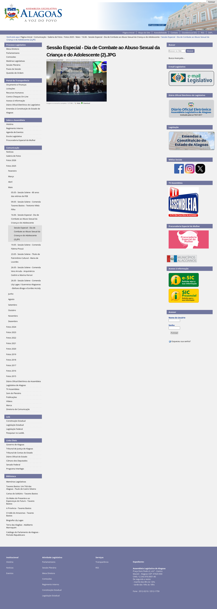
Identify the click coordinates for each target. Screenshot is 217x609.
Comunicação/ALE (56, 60)
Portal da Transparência (17, 80)
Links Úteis (11, 440)
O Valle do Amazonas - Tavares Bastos (20, 514)
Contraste (199, 29)
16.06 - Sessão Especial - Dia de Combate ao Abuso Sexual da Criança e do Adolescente (121, 37)
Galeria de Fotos (55, 37)
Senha (172, 325)
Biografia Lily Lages (14, 520)
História (9, 562)
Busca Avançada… (177, 58)
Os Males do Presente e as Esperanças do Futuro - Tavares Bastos (20, 501)
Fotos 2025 (69, 37)
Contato (174, 32)
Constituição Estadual (51, 590)
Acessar (211, 1)
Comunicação (40, 37)
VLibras (208, 29)
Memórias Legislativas (16, 481)
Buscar (172, 44)
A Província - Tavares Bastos (18, 508)
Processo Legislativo (16, 44)
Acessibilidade (160, 32)
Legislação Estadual (51, 595)
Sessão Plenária (49, 567)
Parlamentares (48, 562)
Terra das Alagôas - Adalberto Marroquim (19, 526)
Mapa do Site (144, 32)
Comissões (47, 578)
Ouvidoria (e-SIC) (189, 32)
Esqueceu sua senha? (180, 341)
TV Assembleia (175, 183)
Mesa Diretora (48, 573)
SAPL (210, 32)
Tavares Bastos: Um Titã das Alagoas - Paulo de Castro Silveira (21, 487)
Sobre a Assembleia (15, 120)
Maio (78, 37)
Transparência (102, 562)
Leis (8, 416)
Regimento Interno (50, 584)
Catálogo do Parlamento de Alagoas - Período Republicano (22, 533)
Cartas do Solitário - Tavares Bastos (22, 493)
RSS (202, 32)
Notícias (10, 567)
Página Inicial (128, 32)
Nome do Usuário (177, 317)
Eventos (9, 573)
